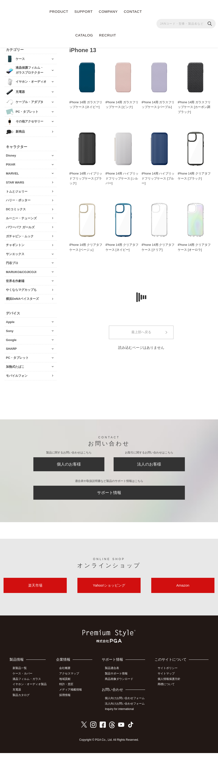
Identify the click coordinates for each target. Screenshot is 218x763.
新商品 (20, 131)
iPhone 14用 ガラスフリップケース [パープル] (158, 104)
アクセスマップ (70, 680)
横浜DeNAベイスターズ (22, 298)
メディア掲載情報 (71, 696)
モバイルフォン (16, 375)
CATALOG (84, 35)
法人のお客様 (149, 464)
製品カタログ (21, 700)
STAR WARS (15, 182)
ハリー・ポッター (18, 200)
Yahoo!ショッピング (109, 587)
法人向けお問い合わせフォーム (124, 712)
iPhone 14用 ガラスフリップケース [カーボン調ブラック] (194, 106)
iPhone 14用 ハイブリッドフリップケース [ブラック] (85, 178)
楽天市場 (35, 587)
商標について (166, 691)
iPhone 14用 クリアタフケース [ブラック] (194, 175)
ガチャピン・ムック (20, 235)
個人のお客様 (69, 464)
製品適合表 (113, 670)
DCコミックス (16, 209)
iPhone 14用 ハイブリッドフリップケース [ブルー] (158, 178)
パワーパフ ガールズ (20, 226)
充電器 (17, 695)
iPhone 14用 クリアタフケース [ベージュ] (85, 247)
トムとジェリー (16, 191)
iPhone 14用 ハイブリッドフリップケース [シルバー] (122, 178)
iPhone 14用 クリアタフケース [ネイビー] (122, 247)
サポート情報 (109, 493)
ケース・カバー (23, 675)
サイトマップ (166, 680)
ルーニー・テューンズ (21, 218)
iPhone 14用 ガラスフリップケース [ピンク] (122, 104)
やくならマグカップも (21, 289)
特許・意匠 (67, 691)
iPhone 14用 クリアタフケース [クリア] (158, 247)
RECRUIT (107, 35)
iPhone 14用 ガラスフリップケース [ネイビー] (85, 104)
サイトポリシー (168, 675)
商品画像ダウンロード (120, 680)
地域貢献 (65, 686)
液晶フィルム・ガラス (27, 680)
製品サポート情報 (117, 675)
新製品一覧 (20, 670)
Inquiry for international (120, 719)
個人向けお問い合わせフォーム (124, 702)
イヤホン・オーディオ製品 (28, 688)
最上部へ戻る (141, 332)
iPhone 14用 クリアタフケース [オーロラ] (194, 247)
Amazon (182, 587)
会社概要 (65, 675)
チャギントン (15, 244)
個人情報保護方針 (169, 686)
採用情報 (65, 702)
